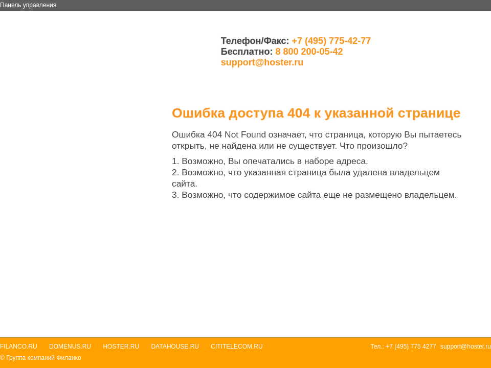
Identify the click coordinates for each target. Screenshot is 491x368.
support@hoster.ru (262, 62)
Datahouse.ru (175, 346)
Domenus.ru (70, 346)
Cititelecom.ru (236, 346)
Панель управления (28, 5)
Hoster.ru (121, 346)
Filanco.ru (18, 346)
